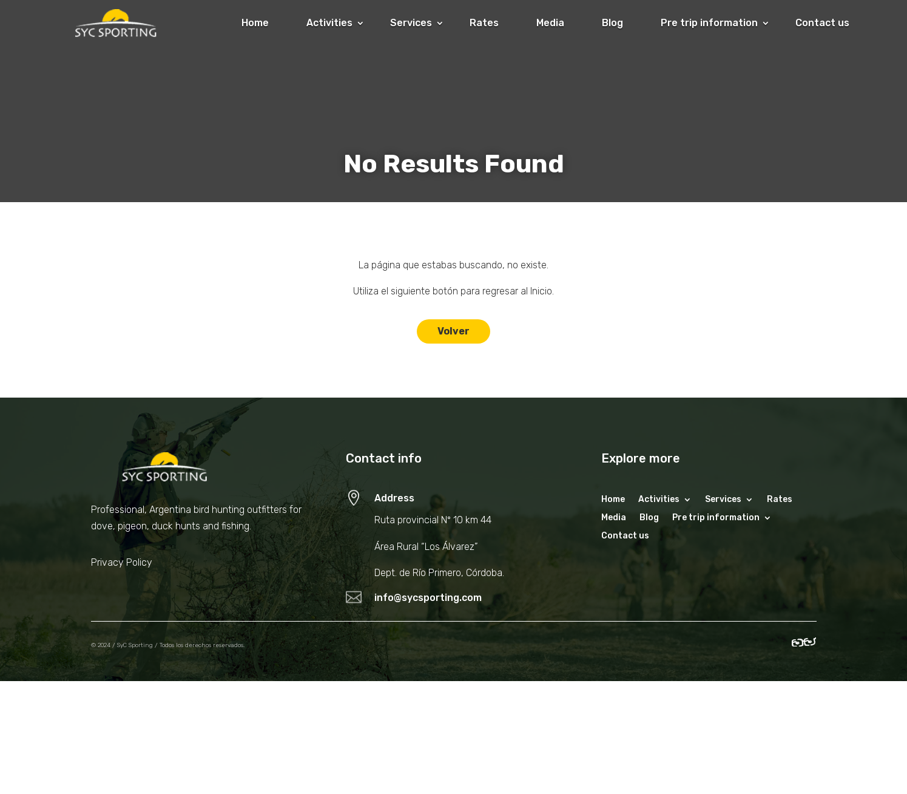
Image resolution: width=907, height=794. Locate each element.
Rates (484, 23)
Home (255, 23)
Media (550, 23)
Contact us (822, 23)
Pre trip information (709, 23)
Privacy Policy (121, 562)
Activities (329, 23)
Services (411, 23)
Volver (453, 331)
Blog (612, 23)
